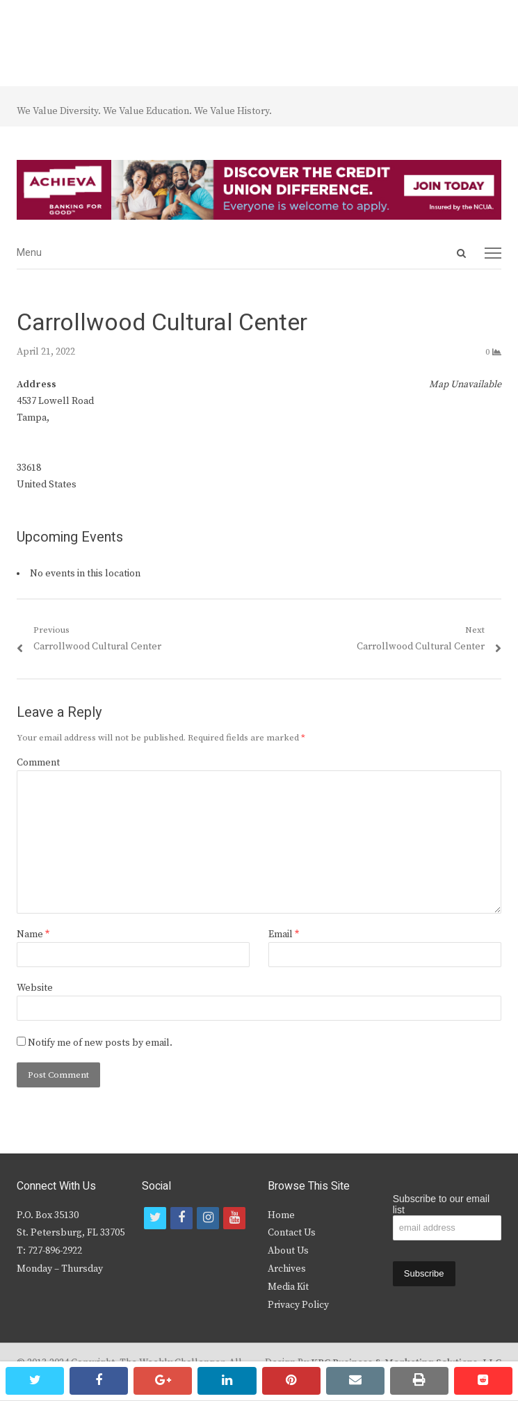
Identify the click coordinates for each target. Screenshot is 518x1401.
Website (35, 988)
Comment (38, 762)
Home (281, 1215)
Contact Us (292, 1232)
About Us (288, 1251)
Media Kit (288, 1287)
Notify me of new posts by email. (100, 1043)
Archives (287, 1269)
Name (33, 934)
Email (283, 934)
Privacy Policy (298, 1305)
